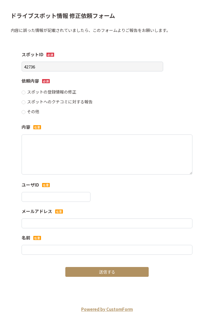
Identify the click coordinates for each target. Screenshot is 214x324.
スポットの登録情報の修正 (51, 92)
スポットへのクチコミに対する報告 (60, 101)
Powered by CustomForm (107, 309)
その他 (33, 111)
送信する (107, 272)
